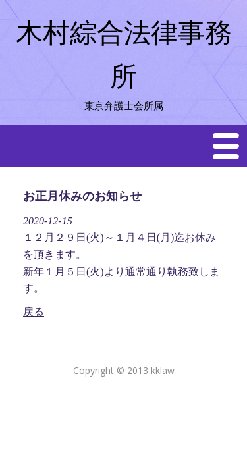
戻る (33, 311)
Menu (227, 146)
